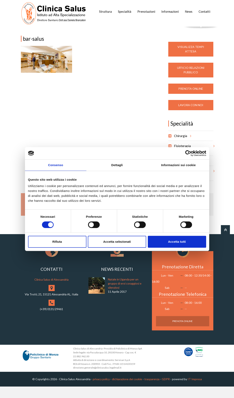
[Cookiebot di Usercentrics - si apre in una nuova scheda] (188, 153)
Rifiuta (57, 241)
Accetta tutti (177, 241)
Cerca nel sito (201, 30)
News (188, 11)
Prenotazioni (146, 11)
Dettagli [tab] (117, 165)
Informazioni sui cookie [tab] (178, 165)
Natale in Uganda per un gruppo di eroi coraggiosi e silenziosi (124, 295)
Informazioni (170, 11)
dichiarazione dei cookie (127, 390)
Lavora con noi (190, 116)
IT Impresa (195, 390)
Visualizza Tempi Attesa (190, 61)
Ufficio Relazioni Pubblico (191, 82)
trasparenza (151, 390)
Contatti (204, 11)
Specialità (124, 11)
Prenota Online (190, 100)
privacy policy (101, 390)
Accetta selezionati (117, 241)
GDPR (166, 390)
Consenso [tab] (55, 165)
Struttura (105, 11)
